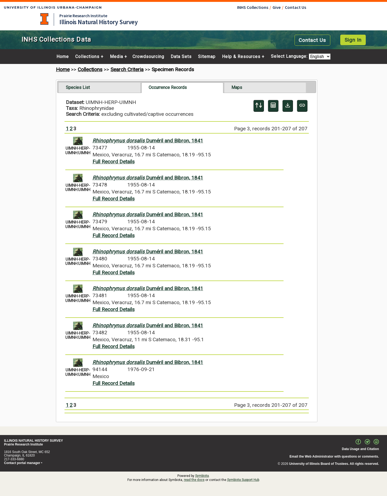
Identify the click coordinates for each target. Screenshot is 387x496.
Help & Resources (241, 56)
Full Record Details (113, 162)
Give (277, 7)
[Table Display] (273, 106)
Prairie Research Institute (83, 15)
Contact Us (295, 7)
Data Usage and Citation (360, 449)
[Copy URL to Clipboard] (302, 106)
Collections (87, 56)
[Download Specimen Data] (287, 106)
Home (62, 56)
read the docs (194, 480)
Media (116, 56)
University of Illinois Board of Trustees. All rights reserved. (334, 464)
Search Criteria (127, 69)
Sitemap (207, 56)
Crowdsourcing (148, 56)
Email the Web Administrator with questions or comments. (334, 456)
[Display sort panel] (258, 106)
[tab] (100, 87)
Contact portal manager (22, 463)
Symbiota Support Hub (243, 480)
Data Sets (181, 56)
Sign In (353, 40)
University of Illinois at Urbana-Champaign (44, 19)
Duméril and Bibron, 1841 (147, 141)
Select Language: (290, 56)
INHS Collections (252, 7)
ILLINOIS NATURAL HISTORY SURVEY (33, 441)
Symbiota (202, 476)
